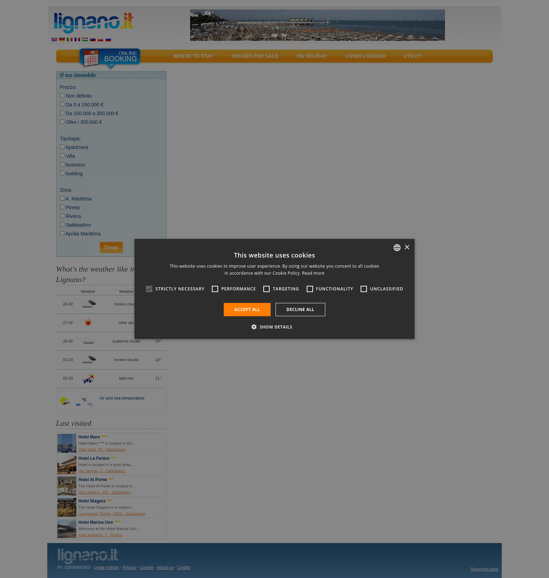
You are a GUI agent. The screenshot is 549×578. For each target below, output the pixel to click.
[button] (274, 326)
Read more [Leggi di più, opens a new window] (313, 273)
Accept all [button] (247, 309)
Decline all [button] (300, 309)
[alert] (274, 289)
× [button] (406, 247)
